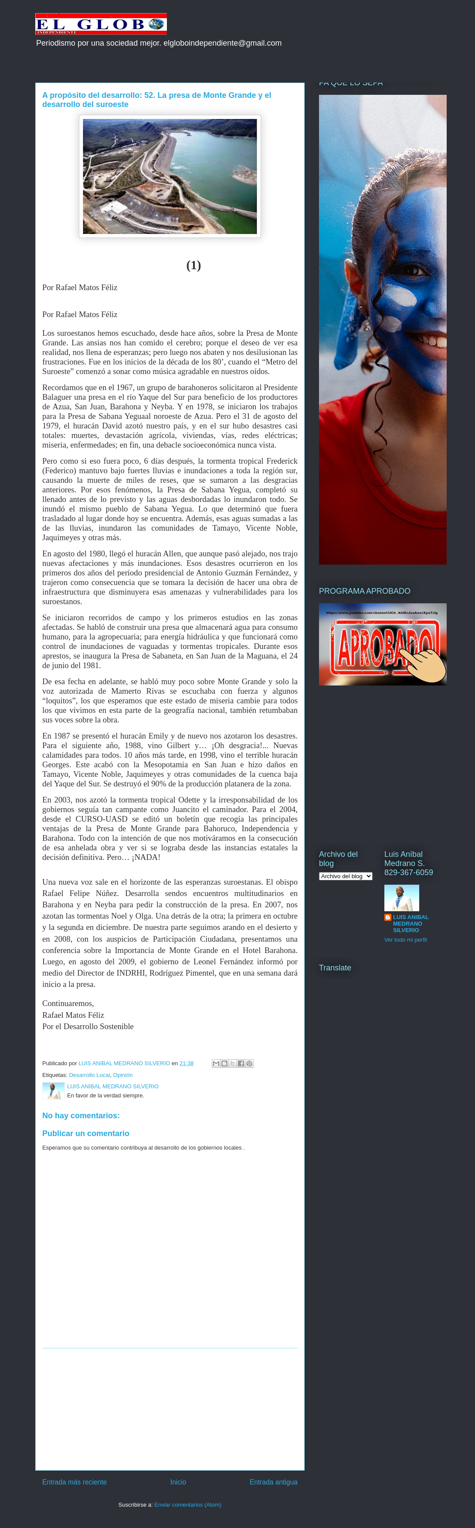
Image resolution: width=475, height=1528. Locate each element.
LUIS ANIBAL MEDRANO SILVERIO (411, 923)
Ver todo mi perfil (405, 939)
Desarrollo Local (89, 1075)
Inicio (178, 1482)
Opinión (123, 1075)
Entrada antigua (274, 1482)
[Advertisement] (170, 1409)
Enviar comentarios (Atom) (187, 1504)
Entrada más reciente (74, 1482)
